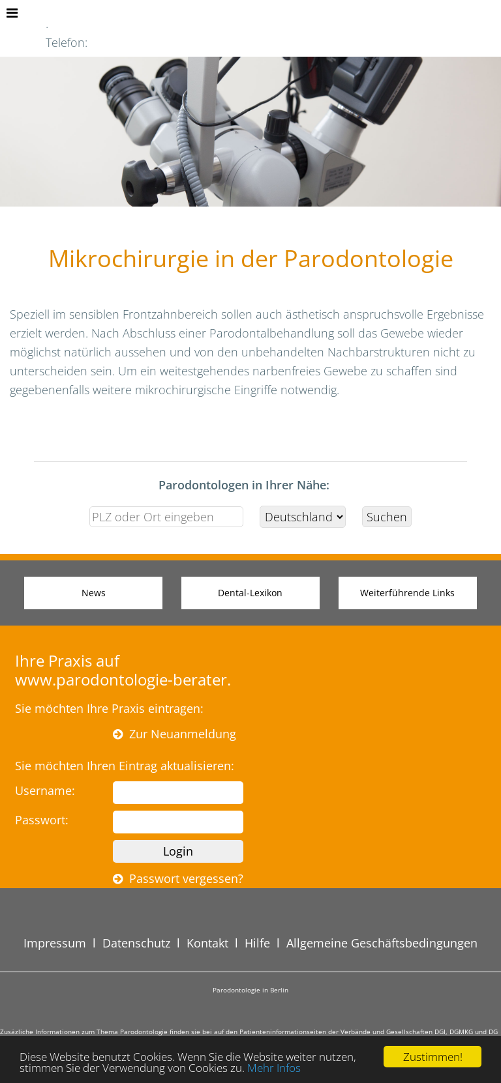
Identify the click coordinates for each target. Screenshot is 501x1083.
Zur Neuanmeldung (174, 734)
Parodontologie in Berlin (250, 989)
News (94, 592)
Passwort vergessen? (178, 878)
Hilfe (257, 943)
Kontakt (207, 943)
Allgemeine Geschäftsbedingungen (382, 943)
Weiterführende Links (407, 592)
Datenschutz (136, 943)
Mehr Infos (274, 1067)
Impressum (54, 943)
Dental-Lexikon (250, 592)
